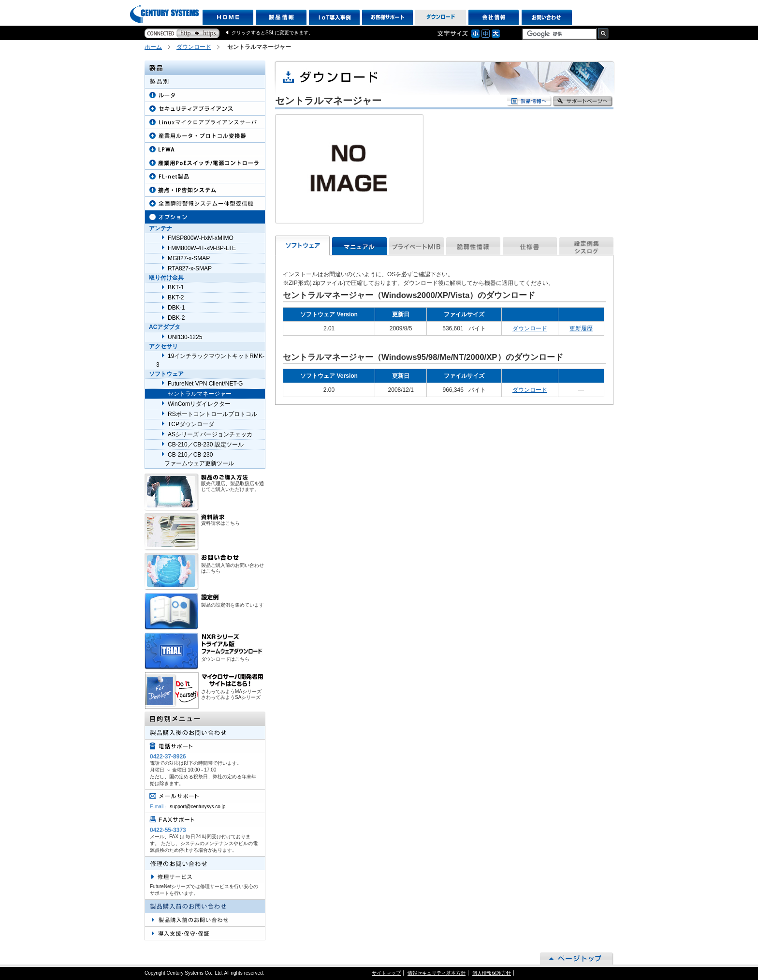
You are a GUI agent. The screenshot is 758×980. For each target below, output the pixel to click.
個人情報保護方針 (491, 973)
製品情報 (281, 17)
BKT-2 (176, 297)
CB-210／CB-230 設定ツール (206, 444)
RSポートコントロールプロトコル (212, 414)
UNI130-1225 (185, 337)
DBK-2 (176, 317)
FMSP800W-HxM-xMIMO (200, 238)
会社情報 (493, 17)
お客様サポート (387, 17)
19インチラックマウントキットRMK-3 (210, 360)
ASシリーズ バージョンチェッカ (210, 434)
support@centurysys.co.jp (197, 806)
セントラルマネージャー (200, 393)
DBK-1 (176, 307)
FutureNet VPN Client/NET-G (205, 383)
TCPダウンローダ (191, 424)
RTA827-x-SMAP (190, 268)
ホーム (153, 47)
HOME (228, 17)
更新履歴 (581, 328)
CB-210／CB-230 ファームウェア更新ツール (195, 459)
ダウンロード (440, 17)
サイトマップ (386, 973)
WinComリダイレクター (199, 404)
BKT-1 (176, 287)
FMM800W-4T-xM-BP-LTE (202, 248)
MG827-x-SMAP (189, 258)
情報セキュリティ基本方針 (437, 973)
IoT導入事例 (334, 17)
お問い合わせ (547, 17)
